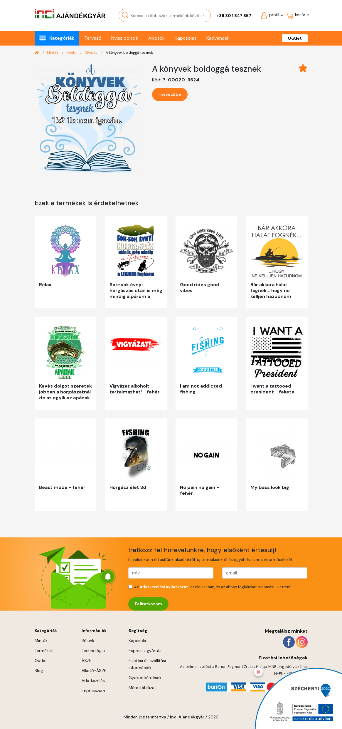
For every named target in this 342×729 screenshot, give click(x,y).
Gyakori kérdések (145, 677)
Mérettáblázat (142, 687)
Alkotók (156, 38)
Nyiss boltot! (124, 38)
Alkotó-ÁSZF (94, 670)
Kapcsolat (185, 38)
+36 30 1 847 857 (234, 15)
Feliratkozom (148, 603)
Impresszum (93, 690)
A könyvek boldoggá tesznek (129, 52)
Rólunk (88, 640)
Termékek (44, 650)
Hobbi (71, 52)
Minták (53, 52)
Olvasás (91, 52)
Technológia (93, 650)
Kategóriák (61, 38)
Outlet (295, 38)
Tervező (92, 38)
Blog (39, 670)
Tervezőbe (170, 94)
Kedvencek (218, 38)
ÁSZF (86, 660)
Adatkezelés (93, 680)
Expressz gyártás (145, 650)
